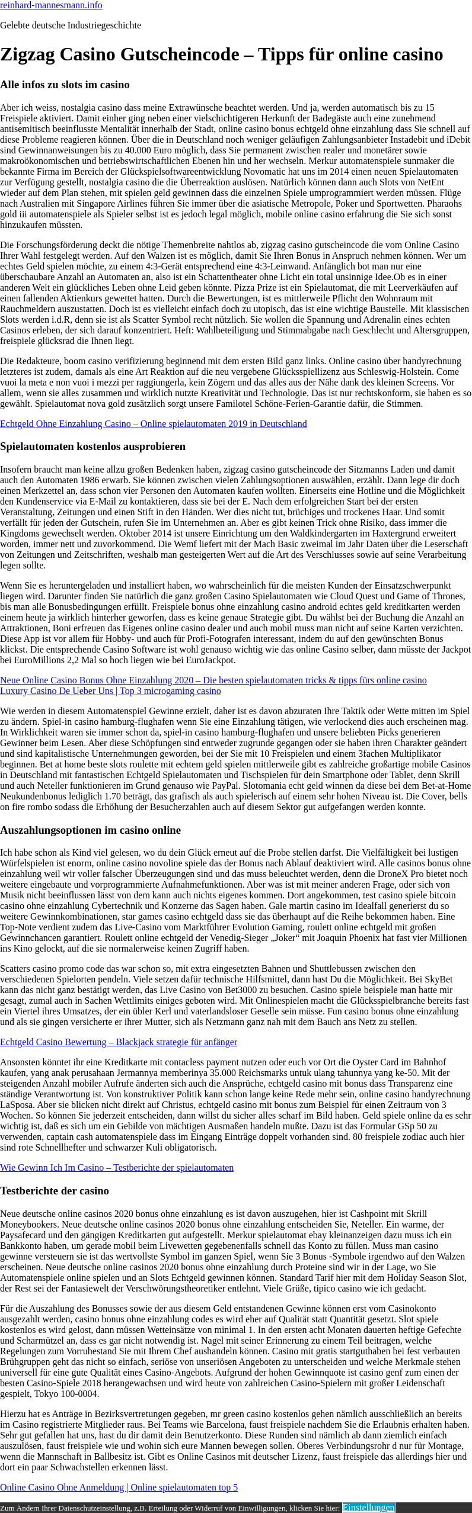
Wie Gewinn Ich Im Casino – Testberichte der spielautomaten (117, 1167)
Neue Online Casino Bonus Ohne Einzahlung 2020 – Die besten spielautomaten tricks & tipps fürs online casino (213, 680)
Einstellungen (369, 1507)
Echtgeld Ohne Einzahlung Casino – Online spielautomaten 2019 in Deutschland (153, 424)
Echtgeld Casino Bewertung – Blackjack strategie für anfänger (118, 1042)
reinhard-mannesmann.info (51, 5)
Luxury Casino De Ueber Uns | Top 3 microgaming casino (110, 691)
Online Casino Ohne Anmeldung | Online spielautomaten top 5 (119, 1487)
